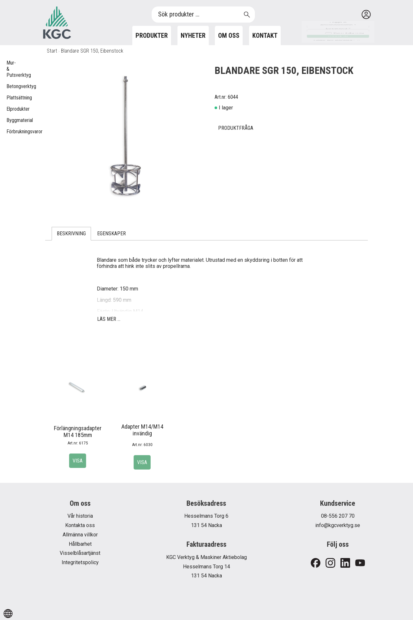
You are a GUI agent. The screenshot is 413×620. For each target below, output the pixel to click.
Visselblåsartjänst (80, 553)
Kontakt (264, 35)
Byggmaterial (9, 120)
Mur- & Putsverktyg (9, 69)
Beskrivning (71, 233)
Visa (78, 461)
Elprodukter (9, 109)
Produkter (152, 35)
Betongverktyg (9, 86)
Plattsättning (9, 98)
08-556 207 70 (338, 516)
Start (52, 51)
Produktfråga (235, 128)
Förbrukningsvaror (9, 131)
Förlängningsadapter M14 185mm (78, 431)
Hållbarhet (80, 544)
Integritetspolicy (80, 562)
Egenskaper (111, 233)
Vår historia (80, 516)
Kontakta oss (80, 525)
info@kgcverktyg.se (337, 525)
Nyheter (193, 35)
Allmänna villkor (80, 535)
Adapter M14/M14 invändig (142, 430)
